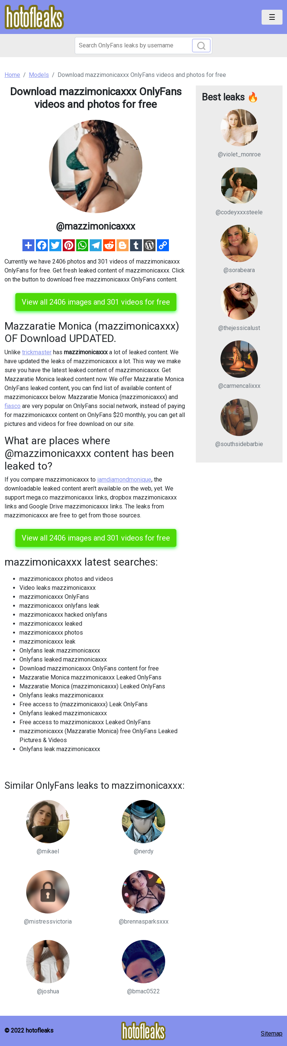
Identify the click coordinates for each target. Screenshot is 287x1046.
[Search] (143, 45)
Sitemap (272, 1033)
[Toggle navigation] (272, 17)
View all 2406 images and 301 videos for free (96, 302)
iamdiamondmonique (124, 479)
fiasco (12, 406)
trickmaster (37, 352)
